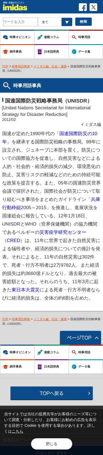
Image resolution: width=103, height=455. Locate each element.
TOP (5, 66)
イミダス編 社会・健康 (50, 66)
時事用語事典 (21, 66)
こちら (17, 431)
